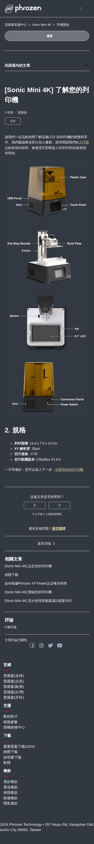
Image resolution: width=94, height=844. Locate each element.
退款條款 (10, 782)
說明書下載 (12, 757)
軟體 (7, 762)
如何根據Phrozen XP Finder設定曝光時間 (36, 583)
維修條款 (10, 798)
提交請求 (59, 528)
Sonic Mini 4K (41, 24)
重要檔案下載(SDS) (19, 746)
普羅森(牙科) (13, 697)
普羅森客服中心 (16, 24)
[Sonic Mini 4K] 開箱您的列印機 (28, 592)
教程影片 (10, 716)
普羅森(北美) (13, 681)
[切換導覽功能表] (80, 9)
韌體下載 (11, 575)
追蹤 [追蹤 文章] (13, 121)
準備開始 (63, 24)
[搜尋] (47, 36)
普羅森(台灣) (13, 692)
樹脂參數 (10, 722)
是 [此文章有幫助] (34, 505)
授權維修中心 (14, 727)
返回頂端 (47, 543)
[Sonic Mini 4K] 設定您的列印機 (28, 566)
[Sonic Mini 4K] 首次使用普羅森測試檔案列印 (38, 601)
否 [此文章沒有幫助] (59, 505)
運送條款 (10, 787)
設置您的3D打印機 (69, 469)
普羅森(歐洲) (13, 686)
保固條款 (10, 792)
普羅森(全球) (13, 676)
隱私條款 (10, 803)
